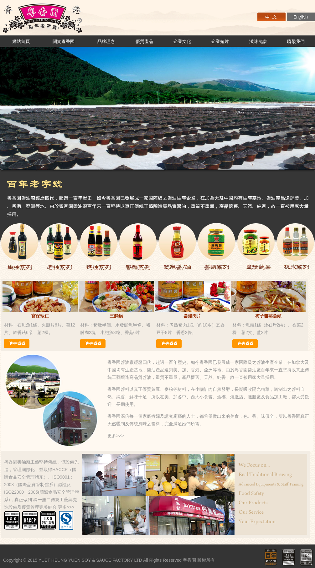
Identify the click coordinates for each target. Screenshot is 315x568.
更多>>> (115, 435)
